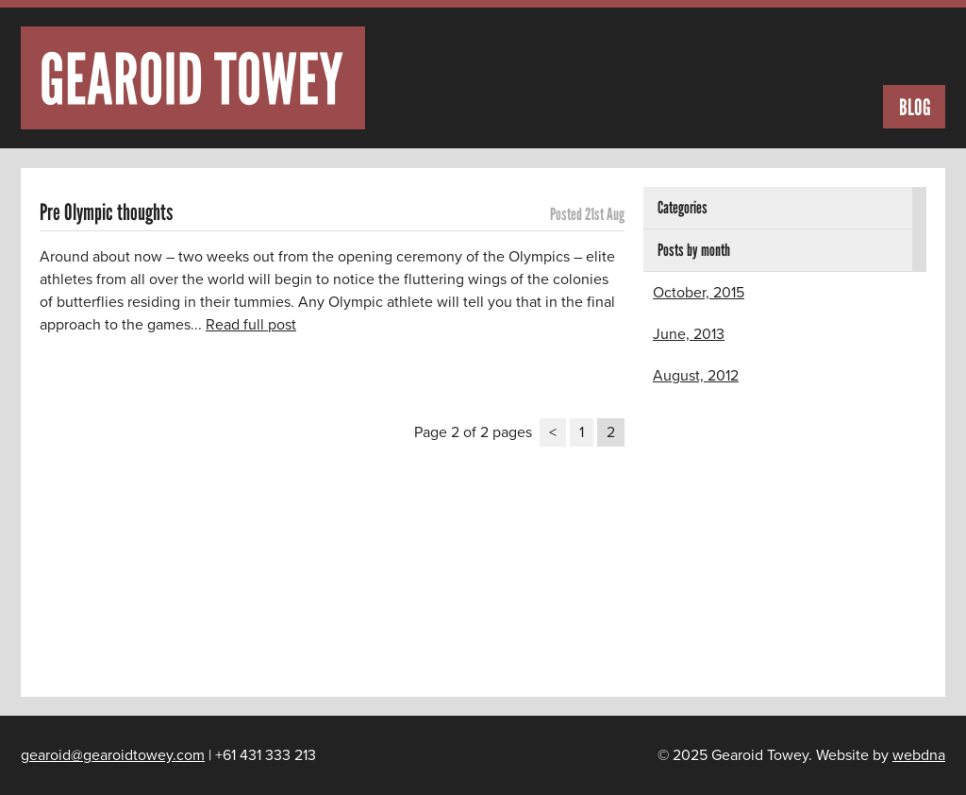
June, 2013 (688, 334)
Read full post (251, 324)
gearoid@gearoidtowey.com (113, 755)
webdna (918, 755)
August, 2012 (696, 375)
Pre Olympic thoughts (106, 212)
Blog (915, 107)
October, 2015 (698, 292)
